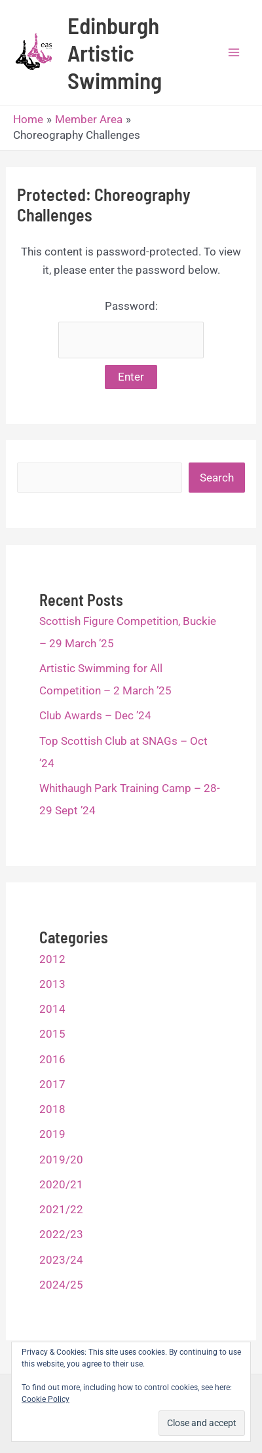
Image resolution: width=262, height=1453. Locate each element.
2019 (52, 1134)
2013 (52, 984)
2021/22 (61, 1209)
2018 (52, 1109)
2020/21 (61, 1184)
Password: (131, 328)
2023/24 (61, 1259)
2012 (52, 959)
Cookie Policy (45, 1399)
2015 (52, 1033)
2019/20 (61, 1159)
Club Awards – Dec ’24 (95, 715)
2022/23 (61, 1234)
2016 (52, 1059)
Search (217, 477)
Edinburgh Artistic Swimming (114, 52)
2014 (52, 1008)
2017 (52, 1084)
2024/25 (61, 1284)
